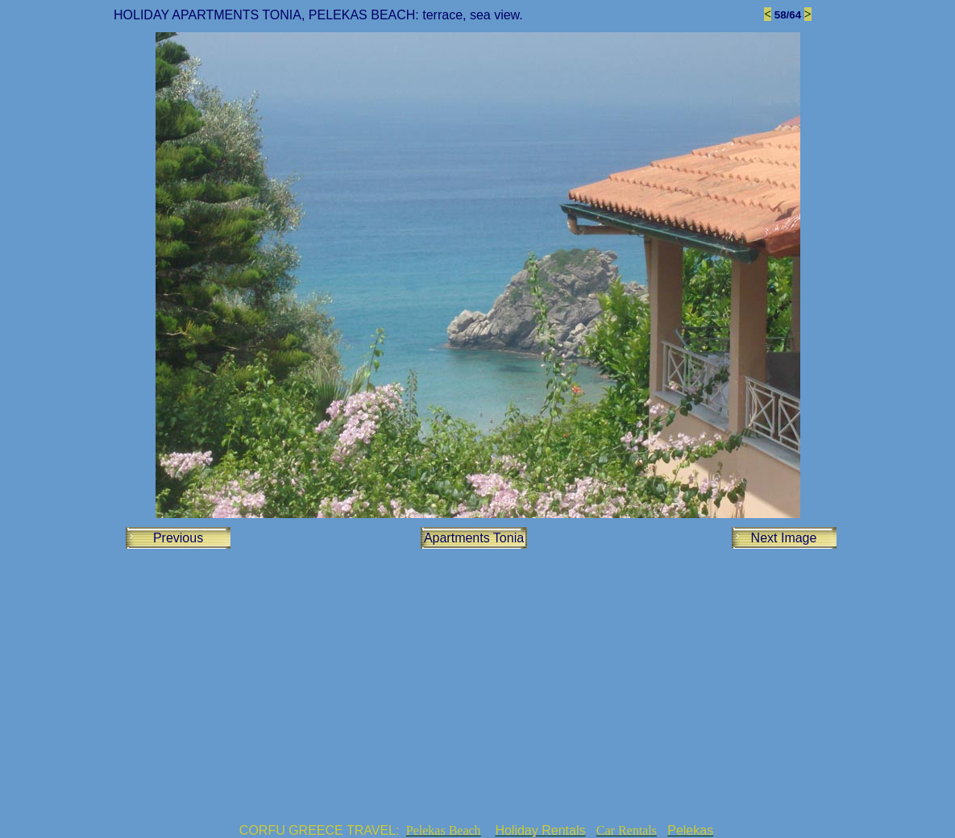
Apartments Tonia (474, 538)
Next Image (784, 538)
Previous (178, 538)
